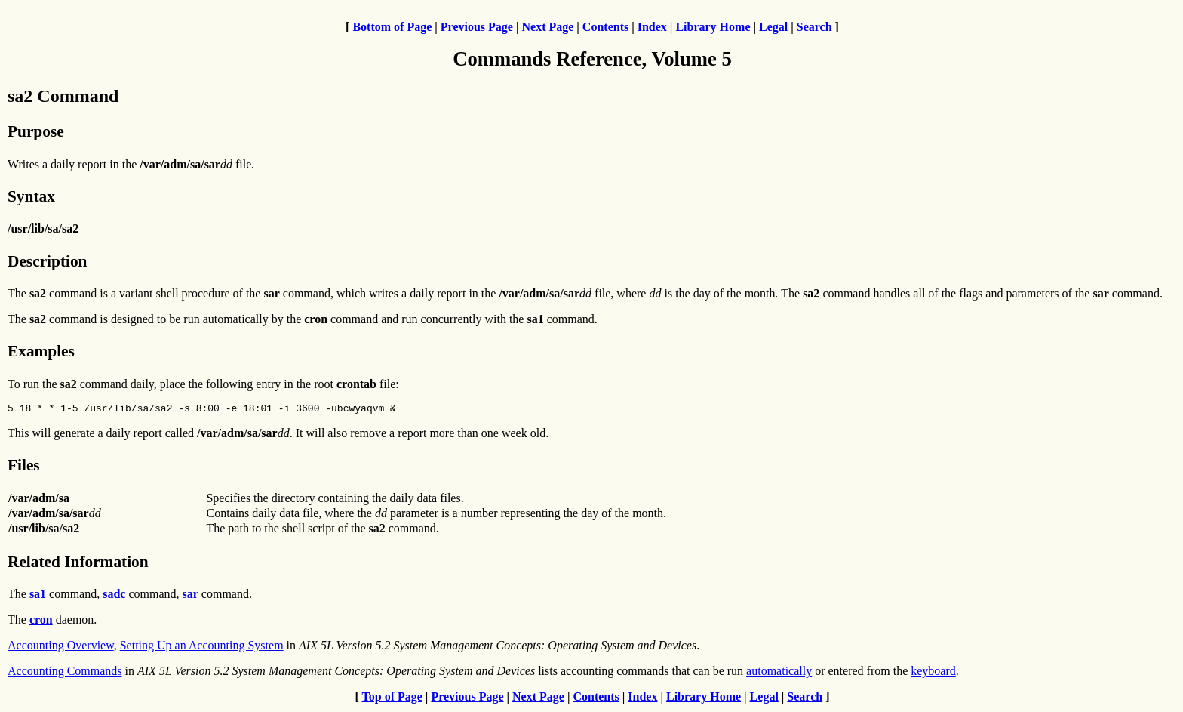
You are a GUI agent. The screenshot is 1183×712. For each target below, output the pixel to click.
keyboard (933, 673)
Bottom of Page (392, 26)
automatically (779, 673)
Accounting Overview (61, 647)
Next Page (547, 26)
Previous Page (477, 26)
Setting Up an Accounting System (202, 647)
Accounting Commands (65, 673)
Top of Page (392, 698)
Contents (605, 26)
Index (652, 26)
